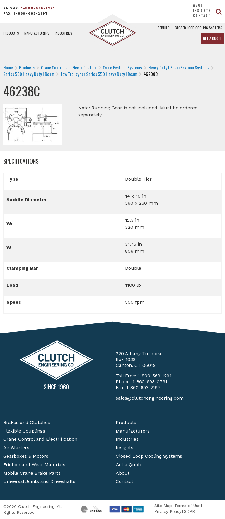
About (199, 5)
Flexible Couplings (24, 431)
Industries (63, 32)
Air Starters (16, 447)
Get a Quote (212, 38)
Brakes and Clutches (26, 422)
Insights (202, 10)
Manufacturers (37, 32)
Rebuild (164, 27)
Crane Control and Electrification (40, 439)
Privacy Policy (167, 511)
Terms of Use (187, 505)
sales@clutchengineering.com (150, 398)
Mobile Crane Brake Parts (32, 473)
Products (11, 32)
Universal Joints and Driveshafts (39, 481)
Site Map (163, 505)
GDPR (189, 511)
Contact (202, 15)
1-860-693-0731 (149, 381)
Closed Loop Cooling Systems (198, 27)
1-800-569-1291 (38, 8)
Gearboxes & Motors (25, 456)
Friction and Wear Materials (34, 464)
